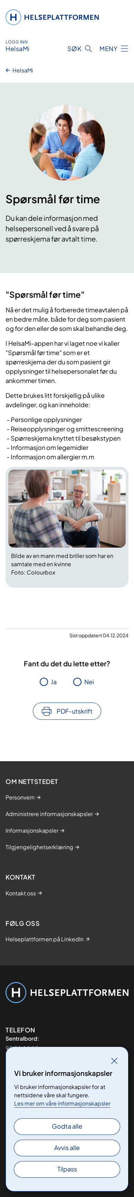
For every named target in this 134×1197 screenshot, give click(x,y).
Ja (54, 682)
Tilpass (67, 1169)
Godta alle (67, 1126)
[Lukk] (114, 1060)
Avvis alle (67, 1147)
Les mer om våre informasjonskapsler (62, 1103)
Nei (89, 682)
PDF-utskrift (75, 711)
